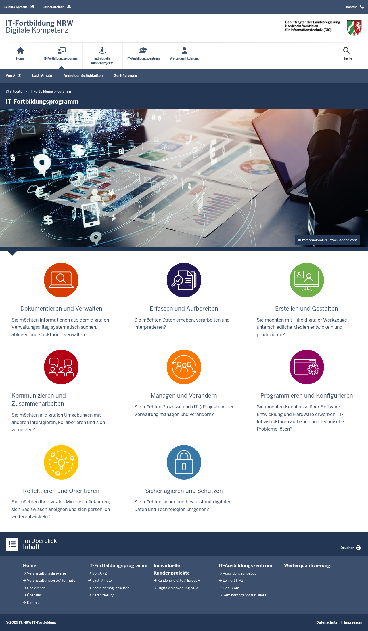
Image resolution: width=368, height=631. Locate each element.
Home (29, 565)
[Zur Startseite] (39, 27)
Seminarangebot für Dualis (245, 595)
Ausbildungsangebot (239, 573)
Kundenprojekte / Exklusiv (179, 580)
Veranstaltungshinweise (46, 573)
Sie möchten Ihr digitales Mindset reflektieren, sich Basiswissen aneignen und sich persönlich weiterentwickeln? (61, 482)
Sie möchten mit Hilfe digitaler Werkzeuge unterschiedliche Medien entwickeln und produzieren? (302, 300)
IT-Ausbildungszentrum (245, 565)
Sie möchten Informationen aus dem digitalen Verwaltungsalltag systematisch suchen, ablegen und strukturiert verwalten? (60, 300)
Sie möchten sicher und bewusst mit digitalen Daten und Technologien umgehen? (182, 478)
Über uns (34, 595)
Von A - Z (13, 75)
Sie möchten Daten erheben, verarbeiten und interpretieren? (182, 296)
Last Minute (42, 75)
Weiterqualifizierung (307, 565)
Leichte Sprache (19, 7)
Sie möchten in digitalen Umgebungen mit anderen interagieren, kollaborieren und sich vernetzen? (61, 391)
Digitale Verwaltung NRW (178, 588)
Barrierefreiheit (57, 7)
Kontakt (355, 7)
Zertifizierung (125, 75)
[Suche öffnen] (347, 56)
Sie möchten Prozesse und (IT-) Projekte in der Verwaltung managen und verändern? (184, 383)
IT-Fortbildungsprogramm (117, 565)
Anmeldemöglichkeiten (83, 75)
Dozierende (36, 588)
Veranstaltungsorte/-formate (51, 580)
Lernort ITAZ (233, 580)
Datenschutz (326, 622)
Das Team (231, 588)
